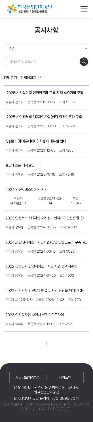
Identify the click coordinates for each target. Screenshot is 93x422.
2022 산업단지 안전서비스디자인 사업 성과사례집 (41, 266)
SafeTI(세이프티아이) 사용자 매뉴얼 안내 (35, 141)
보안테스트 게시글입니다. (23, 165)
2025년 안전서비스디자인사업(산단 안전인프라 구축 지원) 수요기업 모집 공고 (46, 117)
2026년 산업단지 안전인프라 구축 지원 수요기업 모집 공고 (46, 93)
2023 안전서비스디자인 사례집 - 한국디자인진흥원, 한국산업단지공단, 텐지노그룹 (46, 218)
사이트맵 (65, 377)
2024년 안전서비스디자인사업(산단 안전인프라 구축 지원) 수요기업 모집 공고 (46, 242)
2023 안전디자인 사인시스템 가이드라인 (34, 315)
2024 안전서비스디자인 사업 (26, 189)
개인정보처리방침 (27, 377)
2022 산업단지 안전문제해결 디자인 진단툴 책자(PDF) (44, 290)
